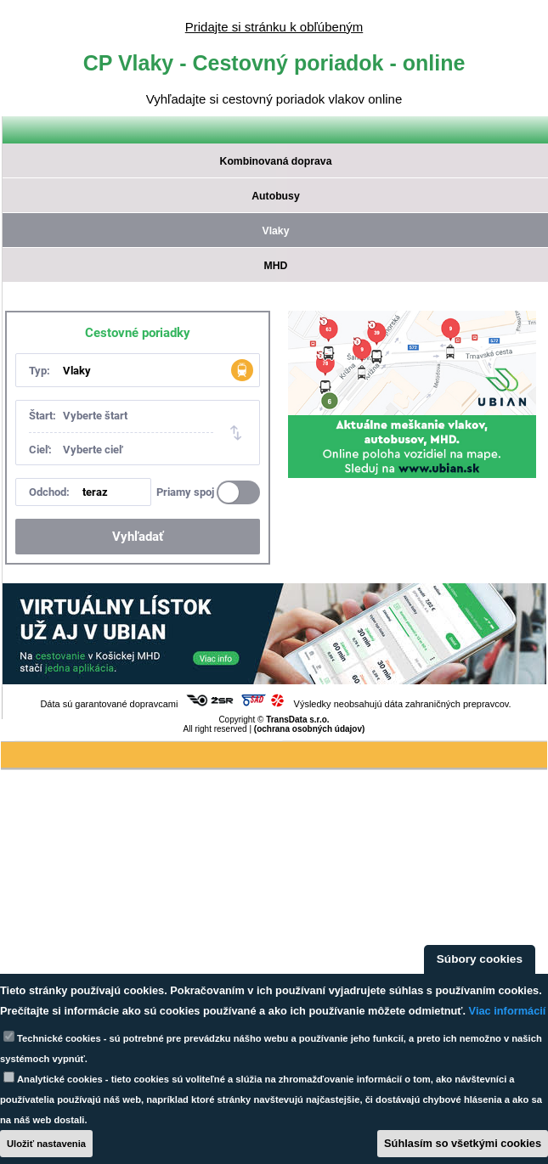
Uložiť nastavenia (46, 1144)
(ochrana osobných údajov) (309, 729)
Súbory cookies (480, 959)
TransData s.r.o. (297, 719)
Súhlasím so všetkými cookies (462, 1143)
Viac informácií (507, 1010)
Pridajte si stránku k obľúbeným (274, 27)
